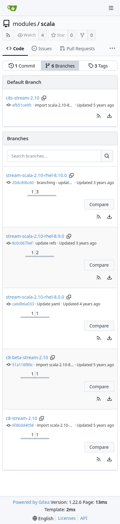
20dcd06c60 (23, 182)
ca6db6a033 (23, 304)
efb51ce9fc (22, 105)
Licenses (67, 518)
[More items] (112, 49)
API (83, 518)
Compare (98, 204)
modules (24, 23)
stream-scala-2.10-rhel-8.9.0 (35, 236)
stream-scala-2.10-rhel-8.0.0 (35, 297)
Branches (60, 66)
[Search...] (107, 156)
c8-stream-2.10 (21, 418)
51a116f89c (22, 364)
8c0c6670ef (22, 243)
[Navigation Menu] (111, 8)
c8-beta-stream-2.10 (27, 357)
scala (48, 23)
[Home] (12, 8)
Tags (98, 66)
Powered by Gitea (31, 502)
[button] (98, 116)
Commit (22, 66)
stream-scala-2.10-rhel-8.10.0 (36, 175)
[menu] (109, 116)
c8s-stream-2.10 (22, 98)
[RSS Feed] (8, 35)
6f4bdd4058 (23, 425)
